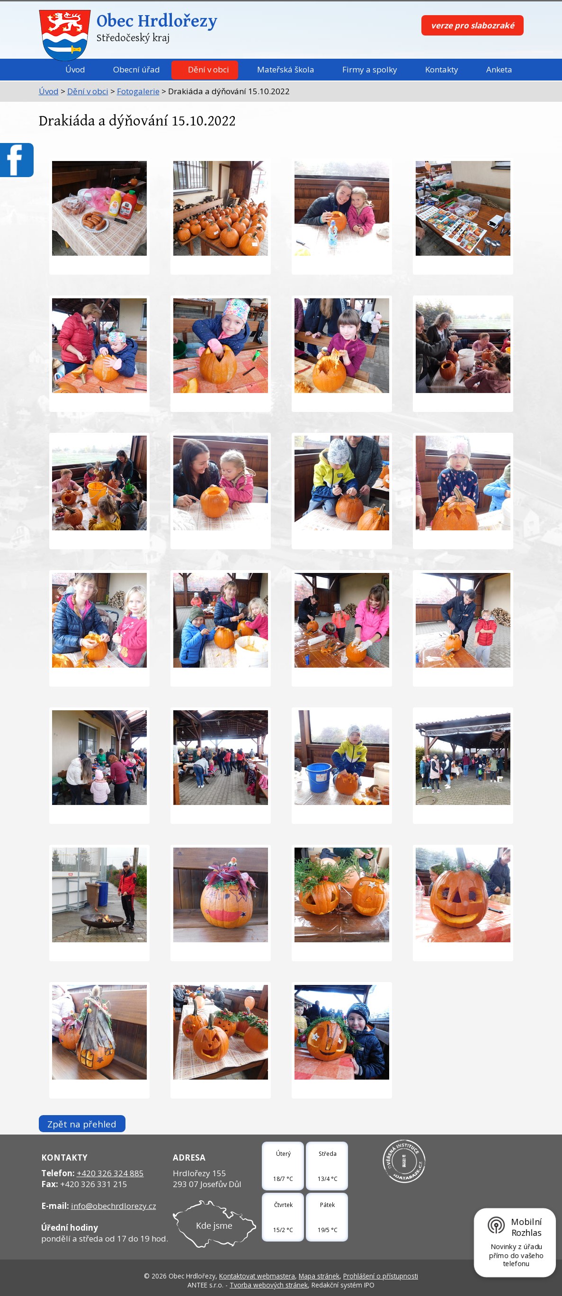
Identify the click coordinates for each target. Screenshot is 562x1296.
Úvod (75, 69)
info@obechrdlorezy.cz (113, 1205)
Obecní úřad (136, 69)
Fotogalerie (138, 91)
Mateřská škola (285, 69)
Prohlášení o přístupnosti (380, 1275)
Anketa (499, 69)
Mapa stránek (319, 1275)
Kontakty (441, 69)
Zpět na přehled (81, 1123)
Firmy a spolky (369, 69)
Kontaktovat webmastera (257, 1275)
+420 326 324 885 (110, 1173)
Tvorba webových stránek (269, 1284)
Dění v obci (208, 69)
